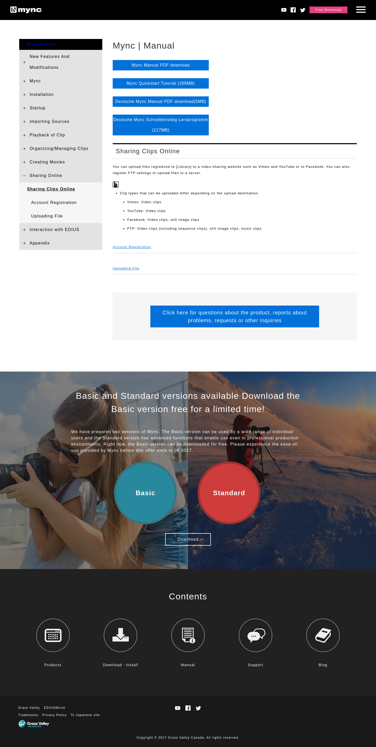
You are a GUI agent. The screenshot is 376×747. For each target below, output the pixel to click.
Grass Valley (29, 708)
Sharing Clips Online (51, 189)
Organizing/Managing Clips (59, 148)
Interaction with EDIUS (54, 229)
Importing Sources (50, 121)
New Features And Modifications (50, 62)
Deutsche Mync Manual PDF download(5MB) (160, 101)
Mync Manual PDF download (161, 65)
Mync (35, 81)
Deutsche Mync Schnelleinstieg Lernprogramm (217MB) (160, 124)
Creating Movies (47, 162)
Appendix (40, 243)
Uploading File (47, 216)
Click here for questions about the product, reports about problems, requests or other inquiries (235, 316)
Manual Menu (41, 44)
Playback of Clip (47, 135)
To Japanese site (85, 715)
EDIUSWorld (54, 708)
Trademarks (28, 715)
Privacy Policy (54, 715)
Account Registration (54, 202)
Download (188, 539)
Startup (37, 108)
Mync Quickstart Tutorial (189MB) (161, 83)
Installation (42, 94)
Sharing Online (46, 175)
